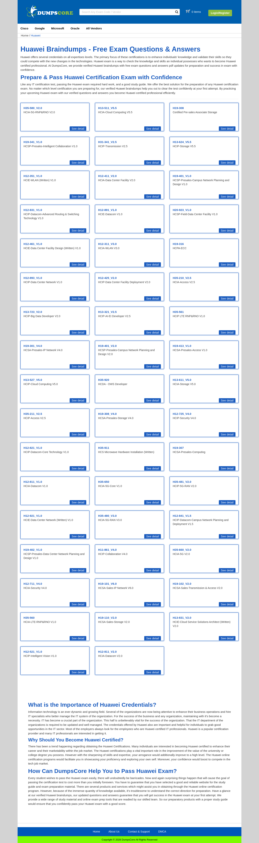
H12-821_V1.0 (33, 447)
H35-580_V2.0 (33, 108)
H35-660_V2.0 (182, 549)
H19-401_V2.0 (107, 345)
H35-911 (103, 447)
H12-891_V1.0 (107, 210)
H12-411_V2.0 (107, 176)
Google (40, 28)
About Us (114, 831)
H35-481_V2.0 (182, 481)
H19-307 (178, 447)
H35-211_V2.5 (33, 413)
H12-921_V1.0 (33, 515)
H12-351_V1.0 (33, 176)
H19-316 (178, 243)
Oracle (75, 28)
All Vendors (94, 28)
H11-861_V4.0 (107, 549)
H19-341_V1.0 (33, 142)
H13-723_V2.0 (33, 311)
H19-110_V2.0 (107, 617)
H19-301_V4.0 (33, 345)
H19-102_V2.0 (182, 583)
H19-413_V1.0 (182, 345)
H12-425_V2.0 (107, 277)
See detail (78, 128)
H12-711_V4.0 (33, 583)
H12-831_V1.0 (33, 210)
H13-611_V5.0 (182, 379)
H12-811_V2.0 (107, 651)
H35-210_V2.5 (182, 277)
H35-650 (103, 481)
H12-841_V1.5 (182, 515)
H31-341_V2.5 (107, 142)
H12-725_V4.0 (182, 413)
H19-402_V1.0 (33, 549)
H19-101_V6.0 (107, 583)
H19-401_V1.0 (182, 176)
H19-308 (178, 108)
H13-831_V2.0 (182, 617)
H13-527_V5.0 (33, 379)
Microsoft (57, 28)
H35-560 (29, 617)
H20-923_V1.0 (182, 210)
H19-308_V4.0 (107, 413)
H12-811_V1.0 (33, 481)
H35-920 (103, 379)
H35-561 (178, 311)
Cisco (24, 28)
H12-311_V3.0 (107, 243)
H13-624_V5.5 (182, 142)
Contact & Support (139, 831)
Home (25, 35)
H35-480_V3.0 (107, 515)
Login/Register (220, 13)
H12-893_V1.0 (33, 277)
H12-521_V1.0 (33, 651)
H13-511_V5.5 (107, 108)
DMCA (162, 831)
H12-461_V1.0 (33, 243)
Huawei (35, 35)
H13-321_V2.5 (107, 311)
